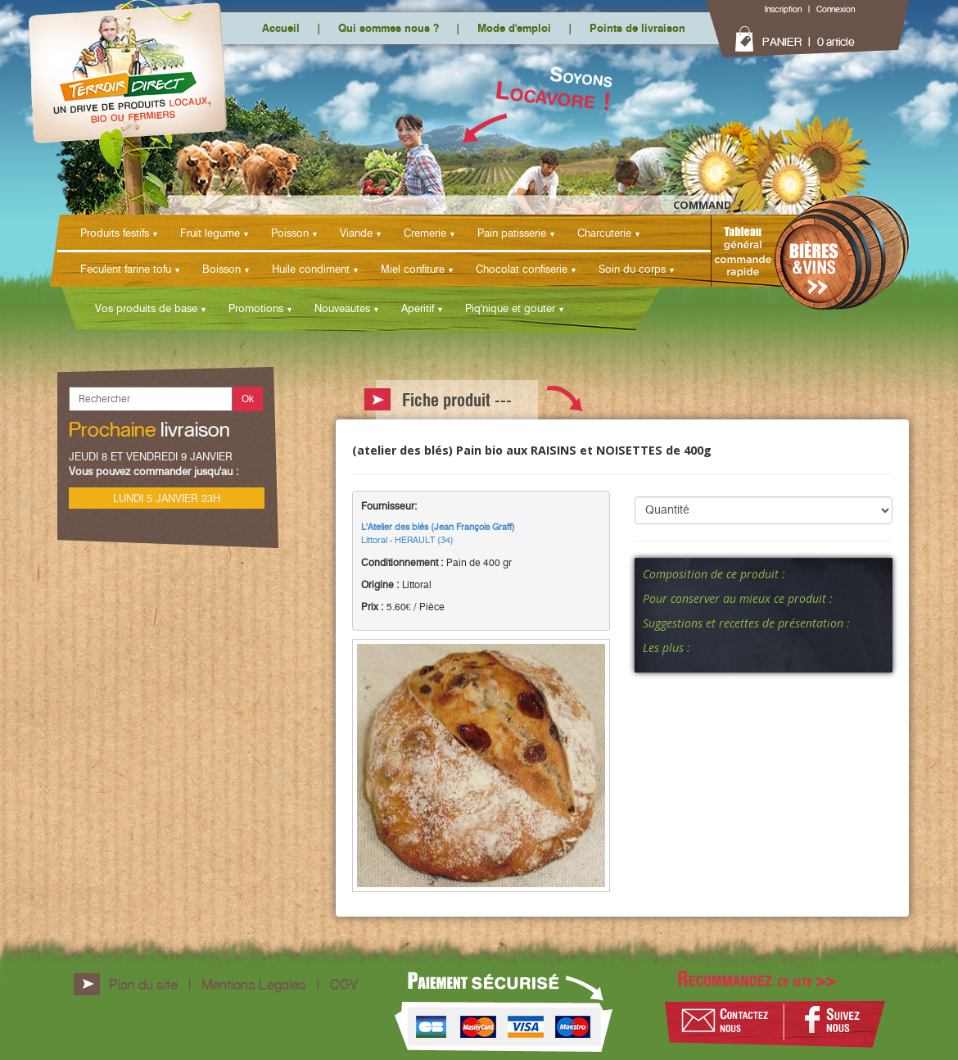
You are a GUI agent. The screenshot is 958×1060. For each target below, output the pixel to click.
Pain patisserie (511, 232)
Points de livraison (637, 27)
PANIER (782, 41)
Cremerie (425, 232)
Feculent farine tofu (125, 268)
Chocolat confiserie (521, 268)
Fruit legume (210, 232)
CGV (344, 984)
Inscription (783, 9)
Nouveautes (342, 308)
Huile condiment (311, 268)
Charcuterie (604, 232)
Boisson (221, 268)
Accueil (281, 27)
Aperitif (417, 308)
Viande (356, 232)
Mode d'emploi (514, 27)
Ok (248, 398)
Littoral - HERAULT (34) (438, 533)
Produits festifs (114, 232)
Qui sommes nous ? (388, 27)
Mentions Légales (253, 984)
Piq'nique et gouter (510, 308)
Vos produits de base (146, 308)
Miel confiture (413, 268)
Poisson (290, 232)
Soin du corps (632, 268)
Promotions (255, 308)
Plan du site (143, 984)
